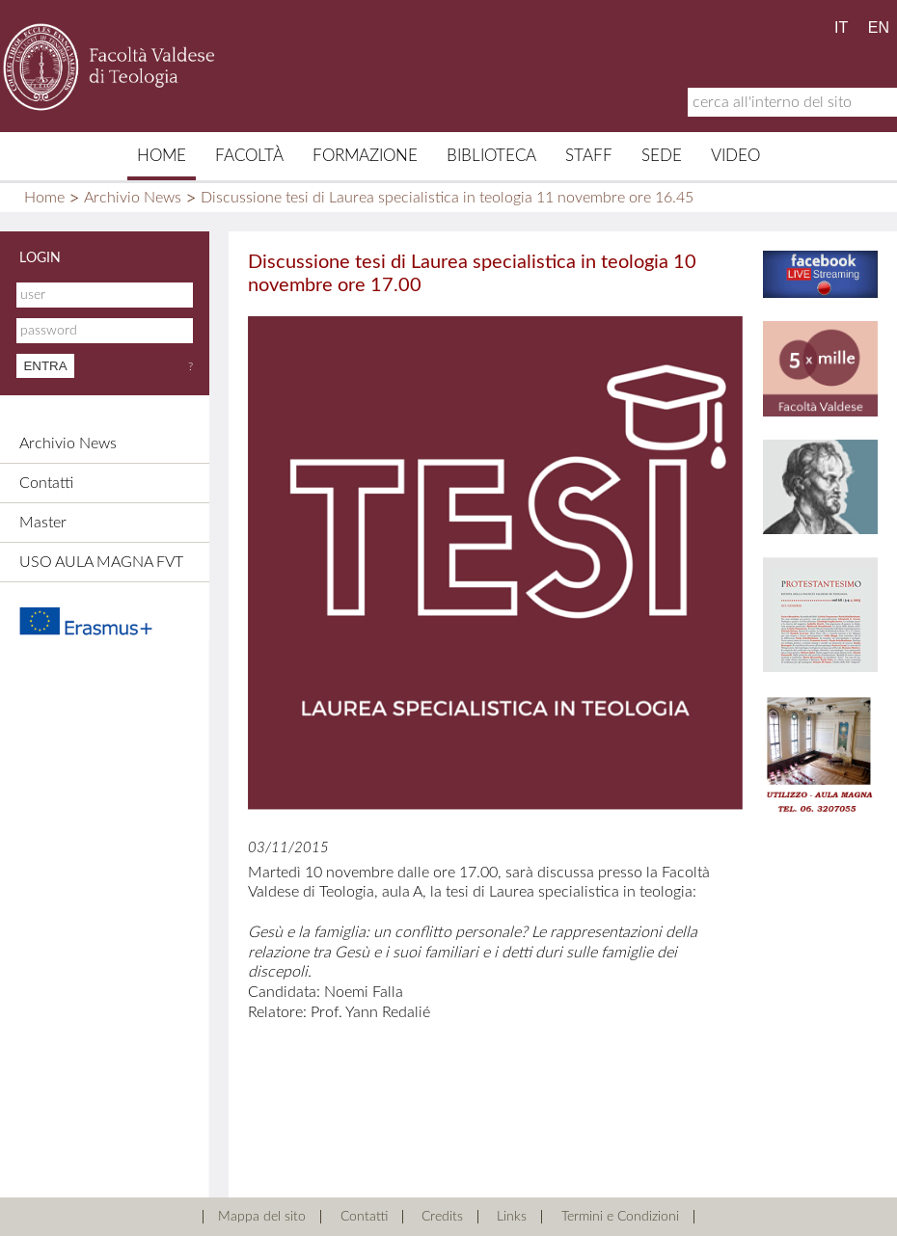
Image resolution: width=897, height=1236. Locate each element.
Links (512, 1216)
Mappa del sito (262, 1216)
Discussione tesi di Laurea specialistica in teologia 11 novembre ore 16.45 (447, 197)
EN (878, 27)
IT (841, 27)
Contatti (46, 483)
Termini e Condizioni (620, 1216)
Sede (661, 156)
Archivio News (132, 197)
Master (43, 522)
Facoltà (249, 156)
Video (735, 156)
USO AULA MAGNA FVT (101, 562)
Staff (588, 156)
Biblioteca (491, 156)
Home (161, 156)
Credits (442, 1216)
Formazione (365, 156)
